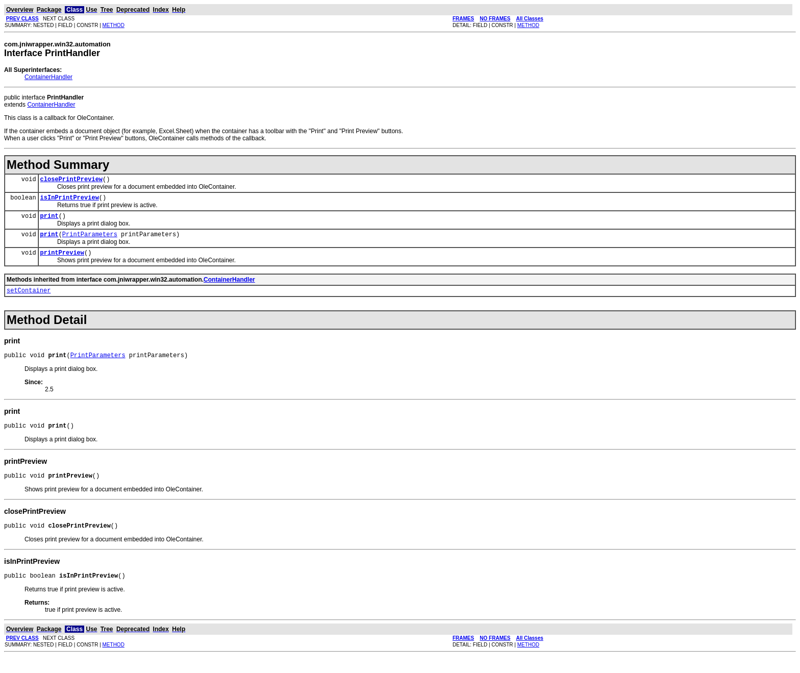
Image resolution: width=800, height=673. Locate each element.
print (49, 220)
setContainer (29, 299)
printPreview (62, 260)
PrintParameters (89, 240)
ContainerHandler (48, 77)
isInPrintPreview (69, 200)
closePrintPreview (71, 180)
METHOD (113, 25)
